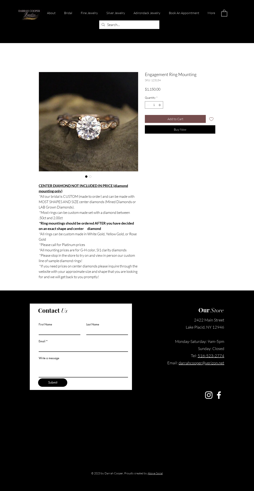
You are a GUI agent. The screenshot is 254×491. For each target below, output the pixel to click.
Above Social (155, 473)
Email (42, 341)
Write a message (49, 358)
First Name (45, 324)
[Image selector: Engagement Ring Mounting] (86, 176)
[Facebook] (219, 395)
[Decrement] (147, 104)
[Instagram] (209, 395)
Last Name (92, 324)
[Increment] (160, 104)
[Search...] (129, 24)
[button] (224, 12)
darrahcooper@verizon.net (201, 362)
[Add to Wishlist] (211, 119)
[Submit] (52, 382)
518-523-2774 (211, 355)
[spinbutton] (154, 104)
